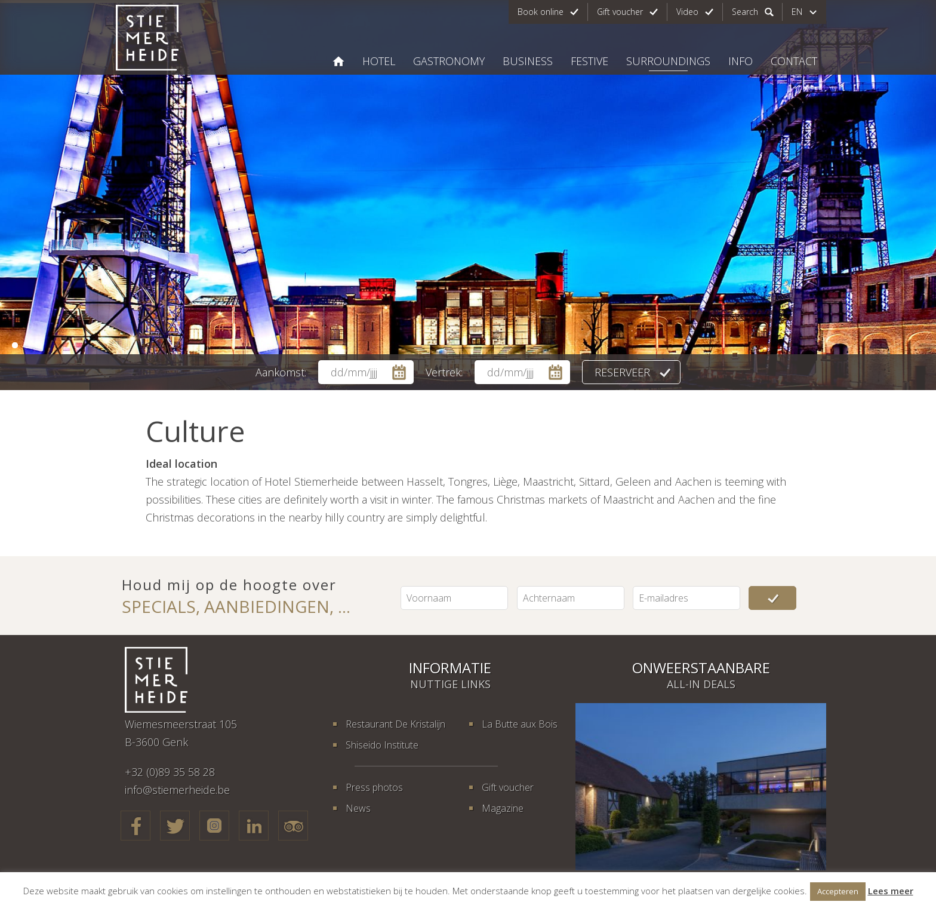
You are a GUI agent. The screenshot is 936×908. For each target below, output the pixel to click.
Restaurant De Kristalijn (395, 724)
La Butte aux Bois (520, 724)
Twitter (175, 825)
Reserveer (622, 372)
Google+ (214, 825)
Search (745, 11)
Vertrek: (444, 372)
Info (740, 61)
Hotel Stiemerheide (338, 61)
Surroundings (668, 61)
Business (528, 61)
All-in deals (701, 684)
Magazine (503, 808)
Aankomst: (280, 372)
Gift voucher (620, 11)
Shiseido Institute (382, 744)
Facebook (135, 825)
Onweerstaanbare (701, 667)
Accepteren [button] (837, 891)
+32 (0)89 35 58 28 (170, 772)
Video (687, 11)
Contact (794, 61)
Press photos (374, 787)
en (797, 11)
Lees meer (890, 891)
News (358, 808)
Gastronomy (449, 61)
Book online (541, 11)
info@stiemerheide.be (177, 790)
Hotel (378, 61)
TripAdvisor (293, 825)
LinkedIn (254, 825)
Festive (589, 61)
